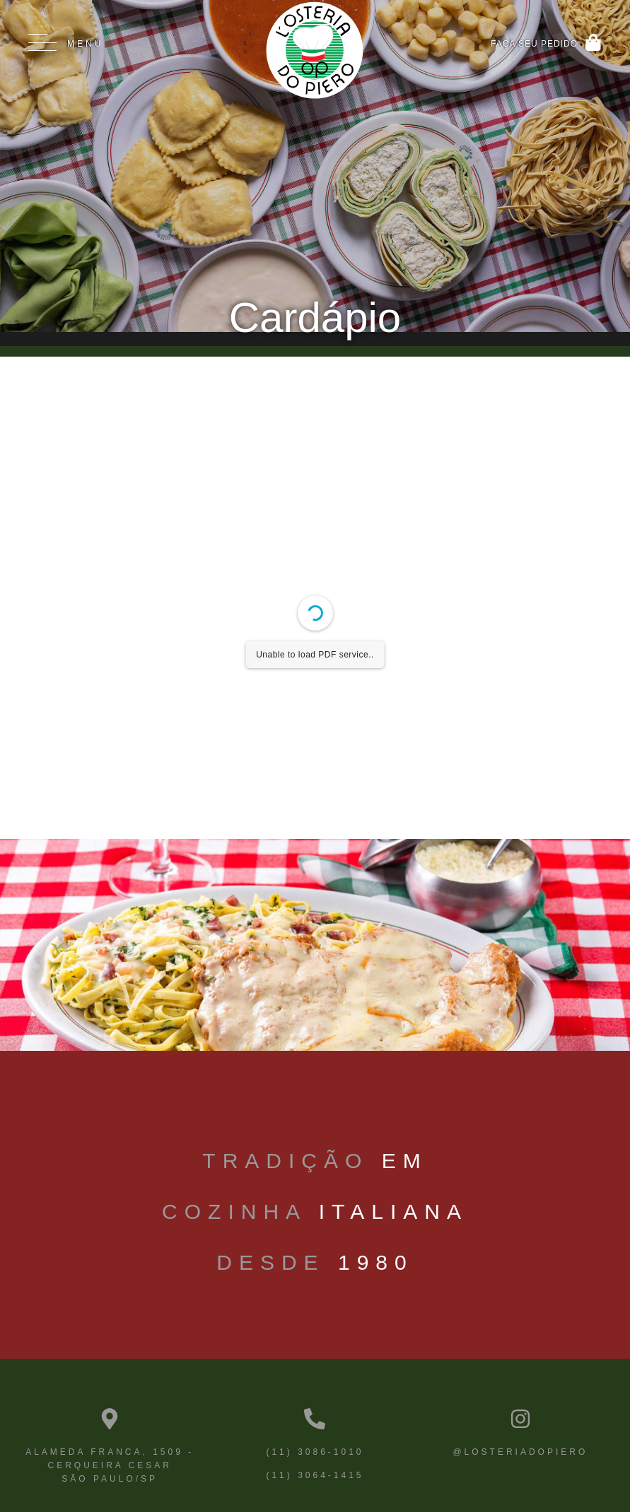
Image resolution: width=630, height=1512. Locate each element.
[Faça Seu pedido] (593, 42)
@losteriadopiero (520, 1452)
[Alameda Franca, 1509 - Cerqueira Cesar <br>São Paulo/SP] (109, 1418)
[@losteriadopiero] (520, 1418)
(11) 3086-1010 (314, 1452)
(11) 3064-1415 (314, 1475)
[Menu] (42, 42)
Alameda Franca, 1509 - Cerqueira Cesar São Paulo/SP (109, 1465)
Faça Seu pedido (534, 44)
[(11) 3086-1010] (314, 1418)
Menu (85, 44)
